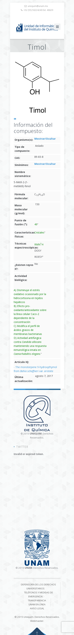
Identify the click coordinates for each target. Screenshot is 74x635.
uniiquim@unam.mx (38, 6)
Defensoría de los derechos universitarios (38, 586)
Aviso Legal (37, 608)
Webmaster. (37, 621)
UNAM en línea (37, 604)
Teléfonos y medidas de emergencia (38, 594)
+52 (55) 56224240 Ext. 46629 (38, 10)
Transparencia (37, 600)
